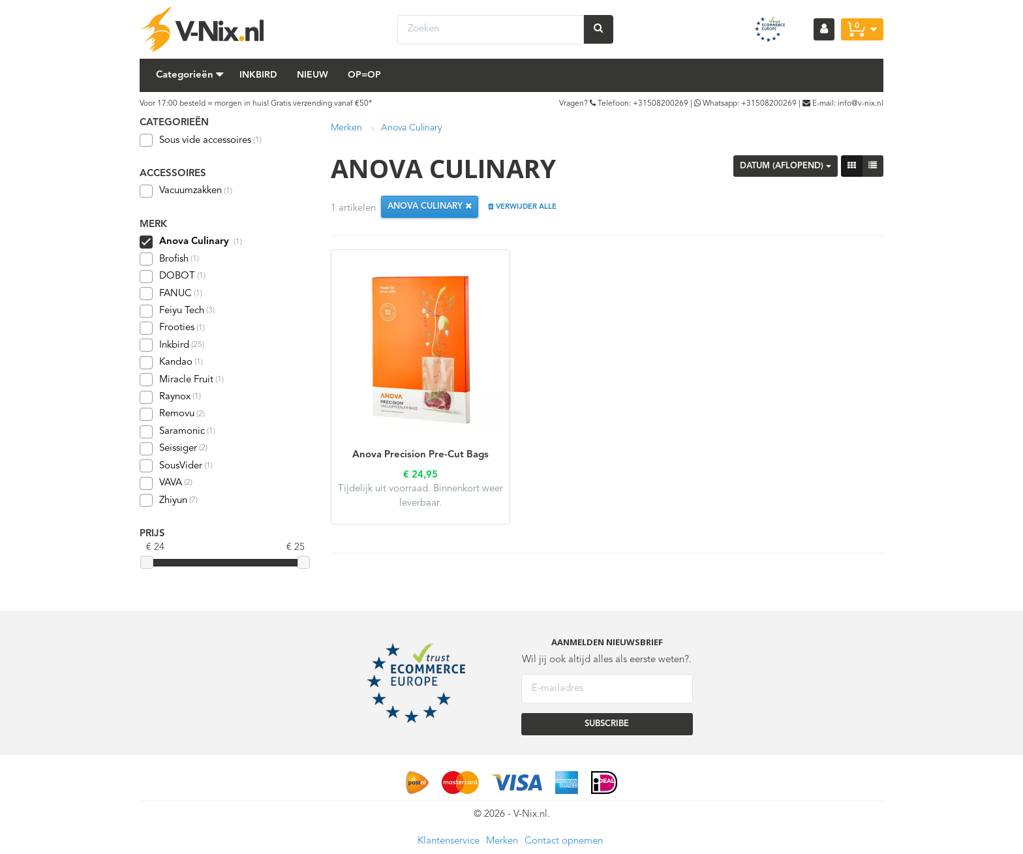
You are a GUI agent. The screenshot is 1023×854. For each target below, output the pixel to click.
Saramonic (177, 431)
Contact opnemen (564, 841)
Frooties (172, 328)
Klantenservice (449, 841)
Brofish (169, 259)
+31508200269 (660, 104)
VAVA (166, 483)
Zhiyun (169, 500)
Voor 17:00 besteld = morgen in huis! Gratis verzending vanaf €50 (254, 104)
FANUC (171, 293)
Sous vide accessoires (201, 140)
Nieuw (312, 75)
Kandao (171, 362)
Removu (172, 414)
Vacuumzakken (186, 191)
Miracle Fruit (182, 379)
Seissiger (173, 448)
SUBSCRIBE (607, 724)
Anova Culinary (411, 127)
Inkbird (258, 75)
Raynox (170, 397)
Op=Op (364, 75)
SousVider (176, 465)
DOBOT (173, 276)
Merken (346, 127)
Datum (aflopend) (785, 166)
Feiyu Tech (177, 311)
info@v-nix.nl (860, 104)
